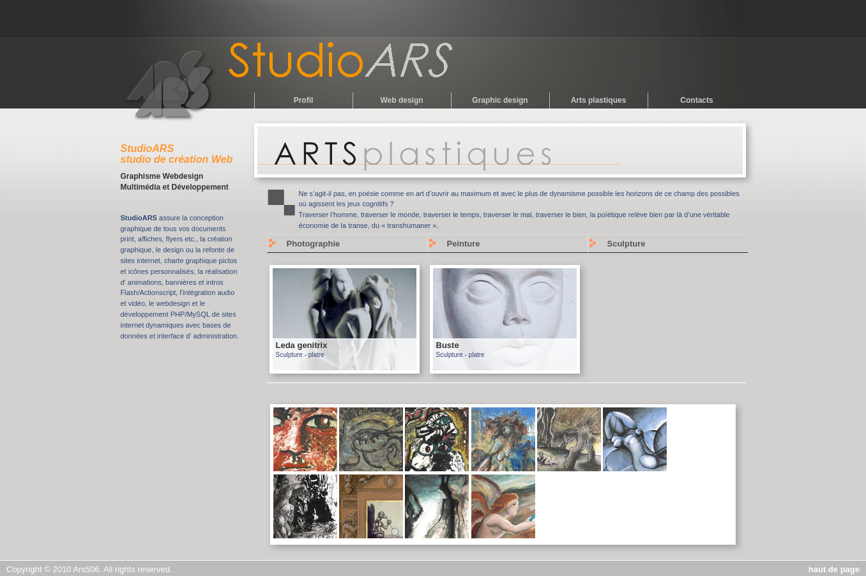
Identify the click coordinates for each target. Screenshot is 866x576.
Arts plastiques (599, 100)
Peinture (463, 243)
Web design (401, 100)
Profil (304, 100)
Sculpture (626, 243)
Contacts (696, 100)
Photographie (313, 243)
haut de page (834, 569)
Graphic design (500, 100)
